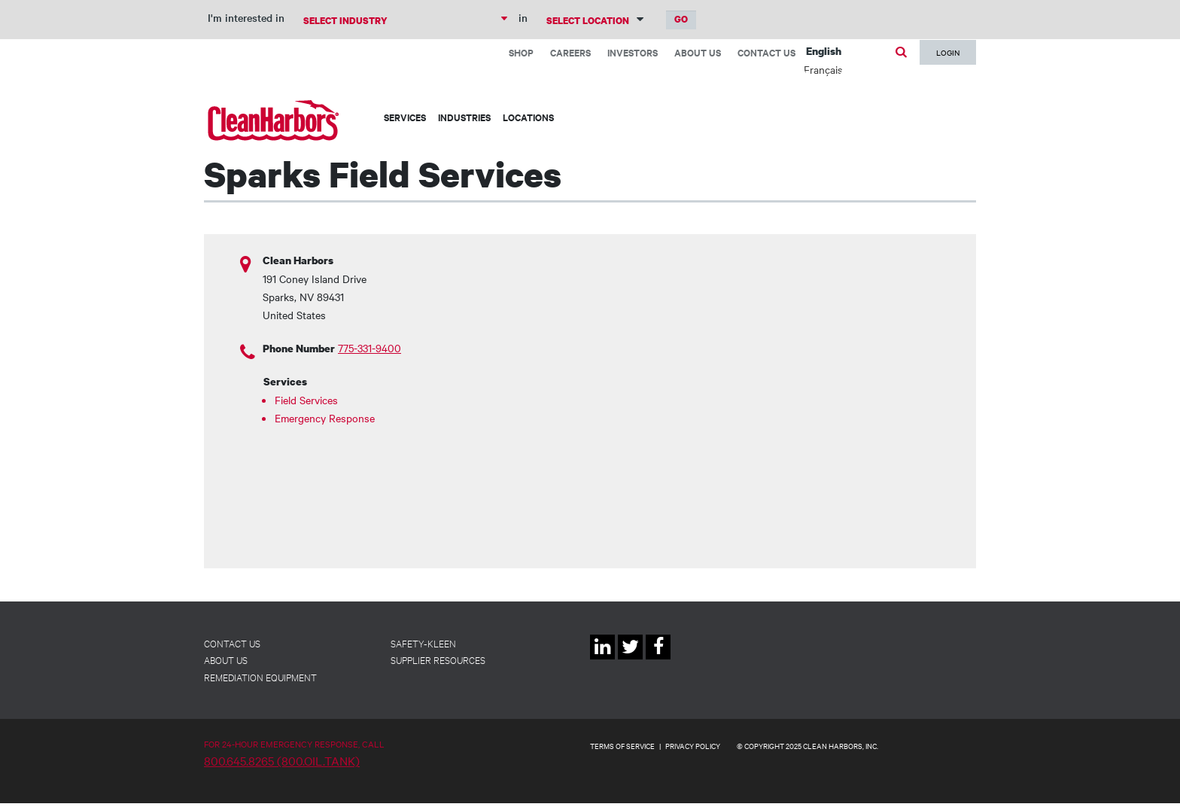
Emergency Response (325, 417)
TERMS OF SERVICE (622, 745)
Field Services (306, 399)
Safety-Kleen (423, 643)
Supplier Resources (438, 659)
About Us (697, 52)
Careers (570, 52)
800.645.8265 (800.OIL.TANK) (282, 760)
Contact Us (766, 52)
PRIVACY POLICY (692, 745)
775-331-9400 (369, 347)
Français (823, 69)
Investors (632, 52)
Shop (521, 52)
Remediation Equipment (260, 677)
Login (948, 52)
